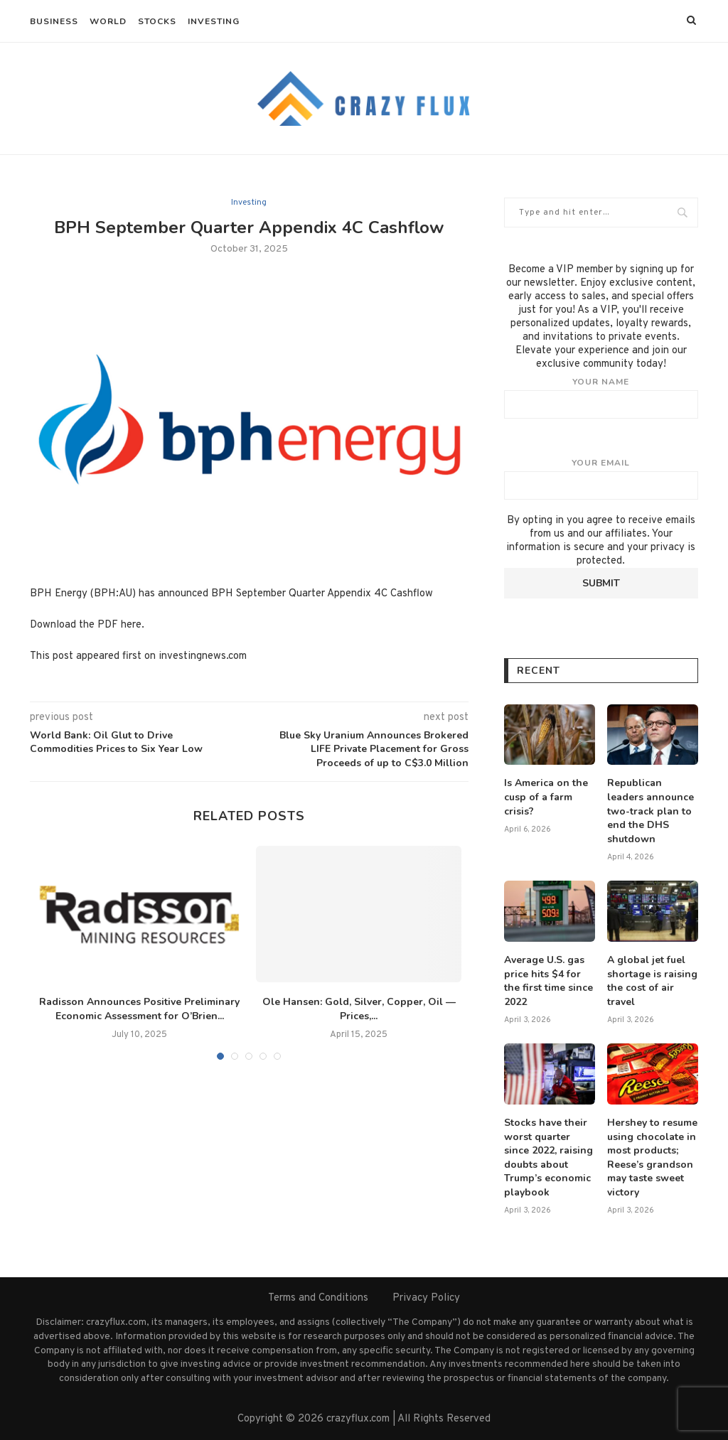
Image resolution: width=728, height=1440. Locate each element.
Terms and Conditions (318, 1298)
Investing (214, 21)
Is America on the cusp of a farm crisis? (546, 796)
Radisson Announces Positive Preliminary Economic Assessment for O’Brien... (139, 1009)
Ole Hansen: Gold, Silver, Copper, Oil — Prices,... (359, 1009)
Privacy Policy (426, 1298)
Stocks (157, 21)
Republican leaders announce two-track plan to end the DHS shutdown (650, 810)
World (108, 21)
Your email (601, 478)
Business (54, 21)
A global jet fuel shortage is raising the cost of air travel (652, 981)
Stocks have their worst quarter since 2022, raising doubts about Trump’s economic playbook (548, 1157)
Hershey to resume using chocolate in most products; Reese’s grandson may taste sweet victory (652, 1157)
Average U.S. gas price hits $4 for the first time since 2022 (548, 981)
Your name (601, 397)
